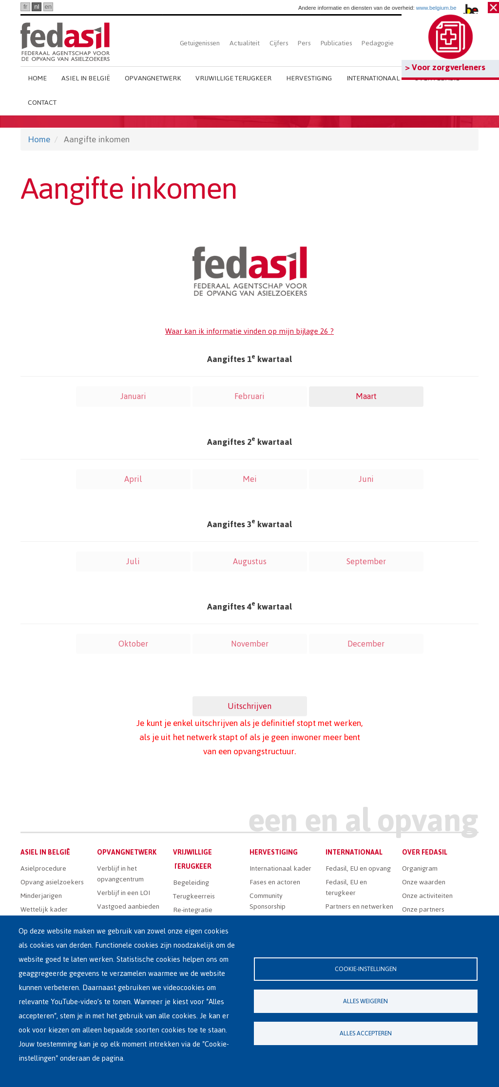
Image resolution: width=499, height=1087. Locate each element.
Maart (366, 396)
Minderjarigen (41, 895)
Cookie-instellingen (366, 969)
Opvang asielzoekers (52, 882)
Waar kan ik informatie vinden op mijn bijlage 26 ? (249, 331)
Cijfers (278, 43)
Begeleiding (191, 882)
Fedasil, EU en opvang (358, 868)
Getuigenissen (200, 43)
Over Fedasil (424, 852)
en (48, 6)
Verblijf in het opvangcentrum (120, 874)
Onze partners (423, 909)
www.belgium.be (436, 8)
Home (37, 78)
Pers (304, 43)
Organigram (420, 868)
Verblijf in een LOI (123, 892)
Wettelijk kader (44, 909)
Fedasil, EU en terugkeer (346, 887)
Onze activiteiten (427, 895)
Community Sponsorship (268, 901)
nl (36, 6)
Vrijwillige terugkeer (233, 78)
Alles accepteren (366, 1033)
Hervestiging (309, 78)
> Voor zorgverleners (445, 67)
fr (25, 6)
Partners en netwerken (359, 906)
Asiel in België (85, 78)
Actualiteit (245, 43)
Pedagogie (377, 43)
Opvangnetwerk (153, 78)
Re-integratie (192, 909)
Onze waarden (423, 882)
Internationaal (373, 78)
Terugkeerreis (194, 896)
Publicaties (336, 43)
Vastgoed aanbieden (128, 906)
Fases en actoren (275, 882)
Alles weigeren (365, 1001)
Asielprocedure (43, 868)
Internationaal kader (280, 868)
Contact (42, 102)
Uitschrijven (249, 706)
